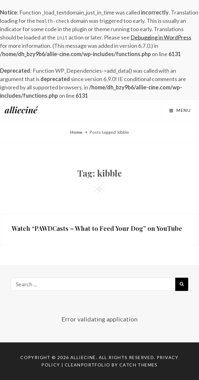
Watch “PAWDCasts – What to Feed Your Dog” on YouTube (97, 228)
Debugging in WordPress (161, 37)
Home (76, 132)
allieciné (21, 110)
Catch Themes (138, 364)
